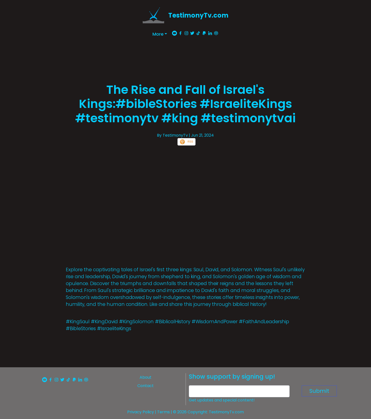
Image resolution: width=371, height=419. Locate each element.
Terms (163, 412)
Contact (145, 386)
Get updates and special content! (222, 400)
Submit (319, 391)
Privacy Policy (140, 412)
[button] (159, 34)
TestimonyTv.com (198, 15)
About (145, 377)
